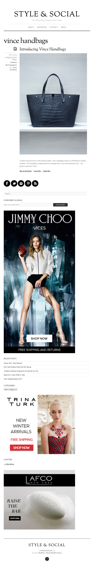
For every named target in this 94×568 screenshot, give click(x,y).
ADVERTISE (42, 27)
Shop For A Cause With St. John (14, 375)
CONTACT (54, 27)
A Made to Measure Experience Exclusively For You (21, 371)
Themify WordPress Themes (54, 553)
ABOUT (31, 27)
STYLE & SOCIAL (47, 14)
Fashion (14, 62)
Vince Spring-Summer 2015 (13, 379)
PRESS (63, 27)
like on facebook (26, 171)
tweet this (37, 171)
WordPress (42, 553)
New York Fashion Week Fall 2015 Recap (17, 367)
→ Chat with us (9, 464)
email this (46, 171)
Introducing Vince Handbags (43, 49)
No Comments (11, 65)
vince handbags (13, 69)
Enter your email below (11, 205)
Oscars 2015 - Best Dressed (13, 363)
